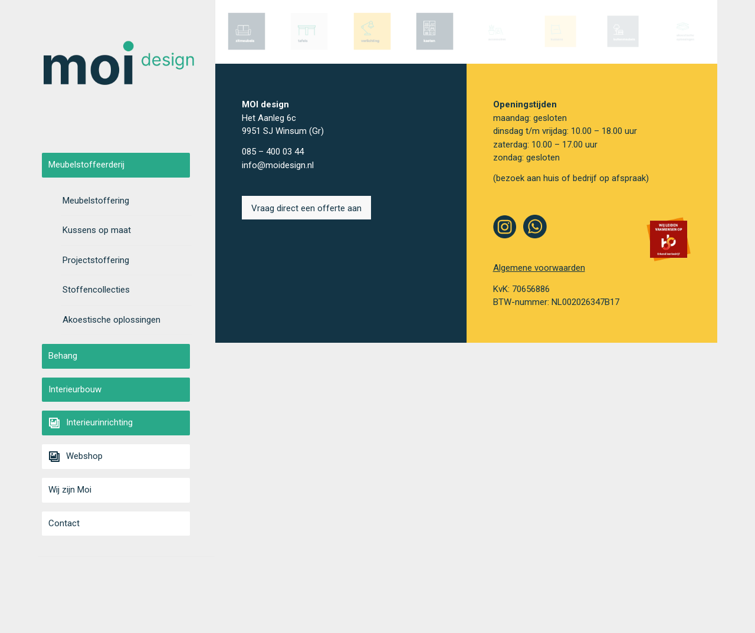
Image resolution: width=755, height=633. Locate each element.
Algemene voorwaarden (539, 268)
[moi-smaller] (119, 66)
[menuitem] (126, 165)
